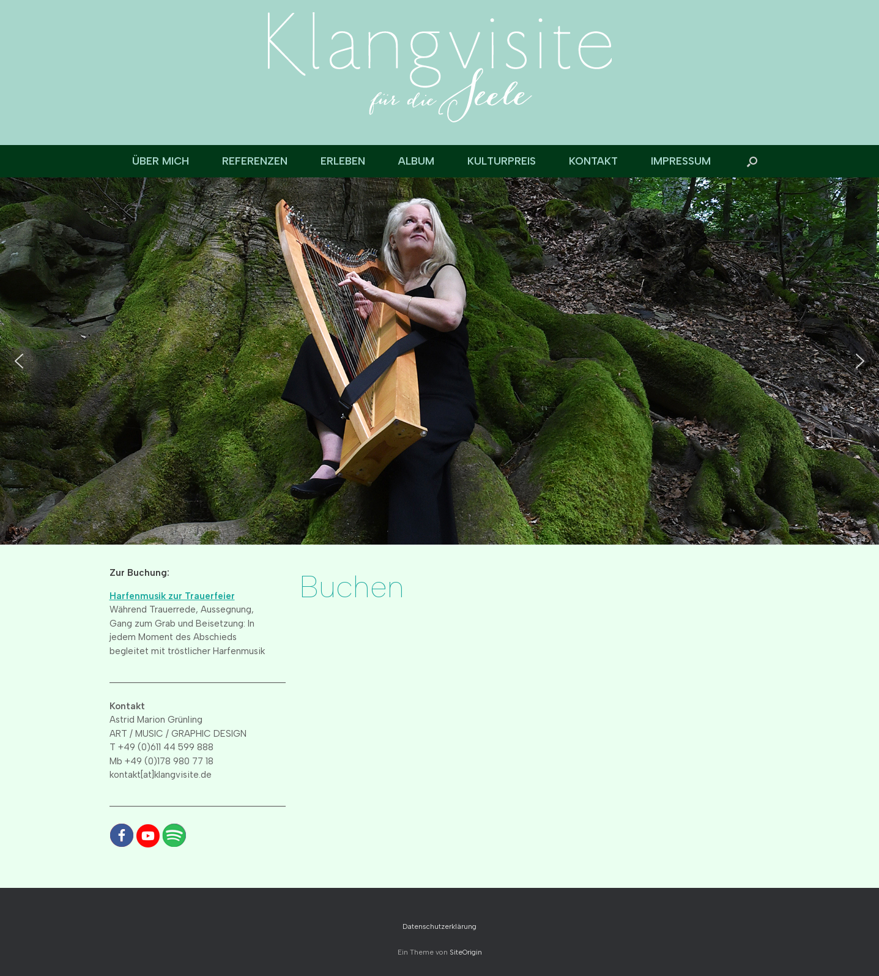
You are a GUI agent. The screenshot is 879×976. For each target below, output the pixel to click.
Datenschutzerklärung (439, 926)
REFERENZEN (254, 161)
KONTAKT (593, 161)
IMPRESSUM (681, 161)
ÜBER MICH (160, 161)
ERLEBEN (343, 161)
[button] (752, 161)
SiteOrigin (466, 952)
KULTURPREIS (501, 161)
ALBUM (416, 161)
